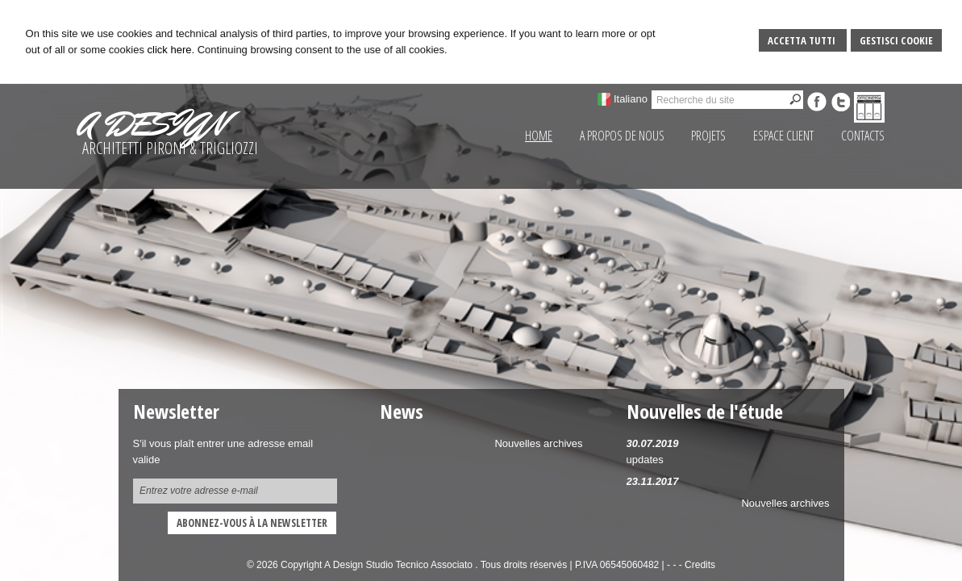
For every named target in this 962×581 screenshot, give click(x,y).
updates (645, 460)
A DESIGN (151, 124)
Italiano (631, 99)
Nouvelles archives (785, 503)
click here (170, 50)
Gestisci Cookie (896, 40)
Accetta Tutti (803, 40)
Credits (700, 565)
